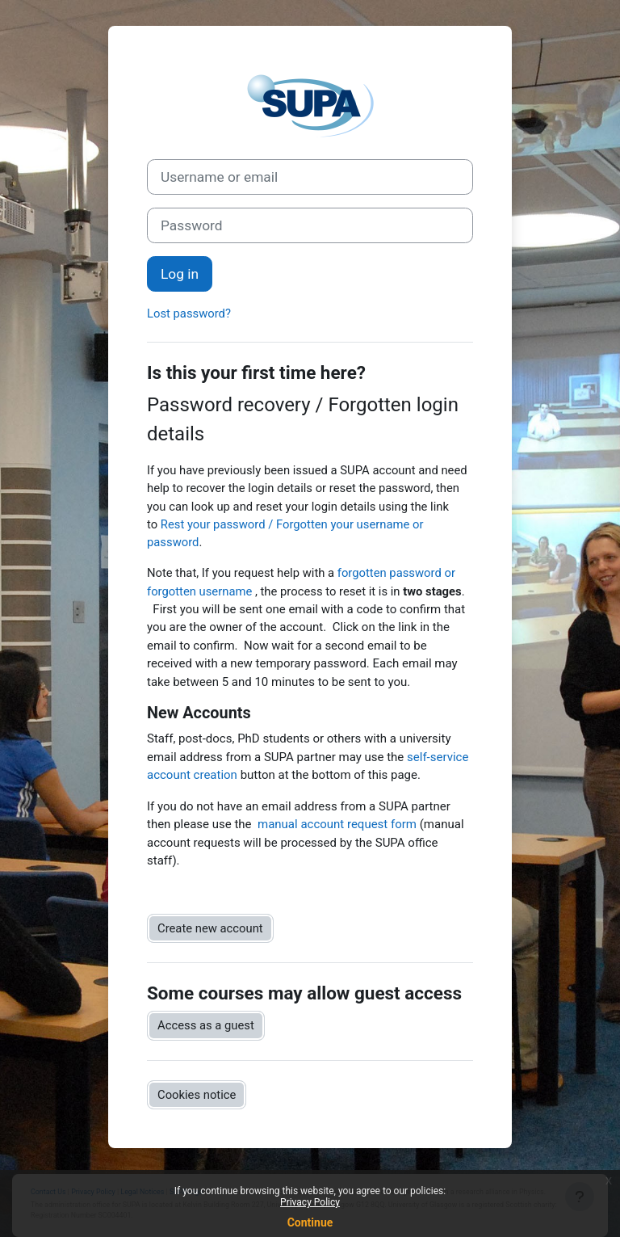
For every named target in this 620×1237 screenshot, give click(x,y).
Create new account (210, 928)
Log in (180, 274)
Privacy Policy (310, 1202)
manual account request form (337, 824)
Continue (310, 1222)
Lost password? (189, 313)
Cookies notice (196, 1095)
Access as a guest (205, 1025)
